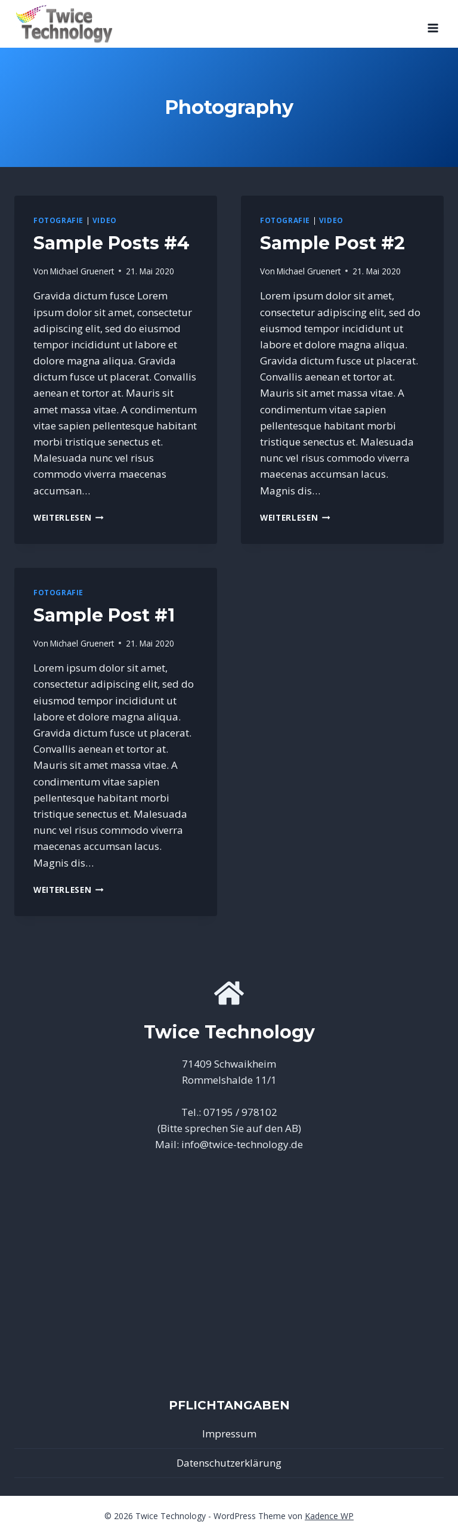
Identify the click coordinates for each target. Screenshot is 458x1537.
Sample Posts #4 (111, 243)
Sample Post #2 (332, 243)
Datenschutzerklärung (229, 1463)
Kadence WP (329, 1515)
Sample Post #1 (104, 615)
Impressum (229, 1433)
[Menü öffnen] (433, 24)
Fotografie (58, 220)
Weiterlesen (68, 517)
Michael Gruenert (82, 271)
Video (104, 220)
